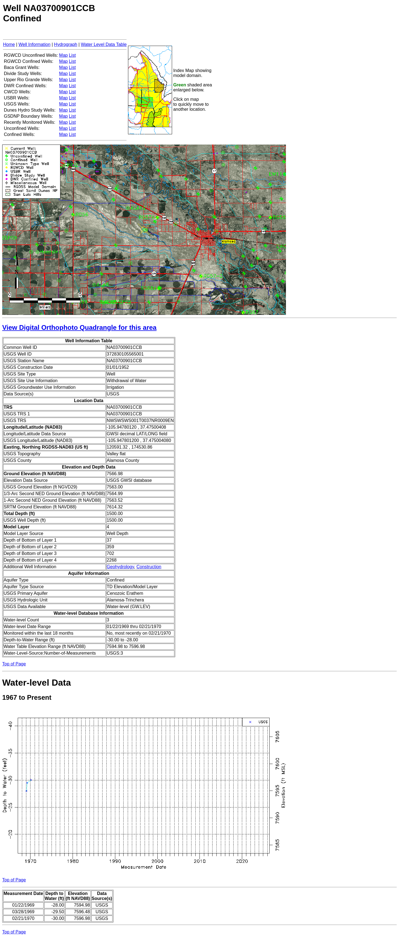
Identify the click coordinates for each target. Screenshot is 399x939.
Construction (148, 566)
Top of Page (14, 664)
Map (63, 55)
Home (9, 44)
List (72, 55)
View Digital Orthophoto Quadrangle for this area (79, 327)
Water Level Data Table (104, 44)
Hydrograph (65, 44)
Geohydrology (120, 566)
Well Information (34, 44)
